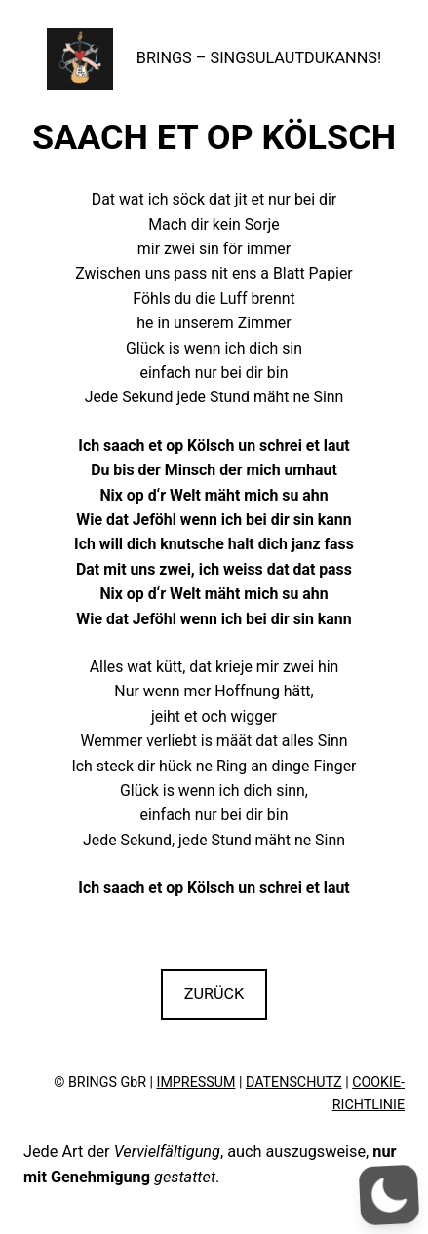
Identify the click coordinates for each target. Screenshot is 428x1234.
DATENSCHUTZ (294, 1082)
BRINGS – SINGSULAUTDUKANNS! (258, 58)
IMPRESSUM (196, 1082)
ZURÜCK (214, 994)
